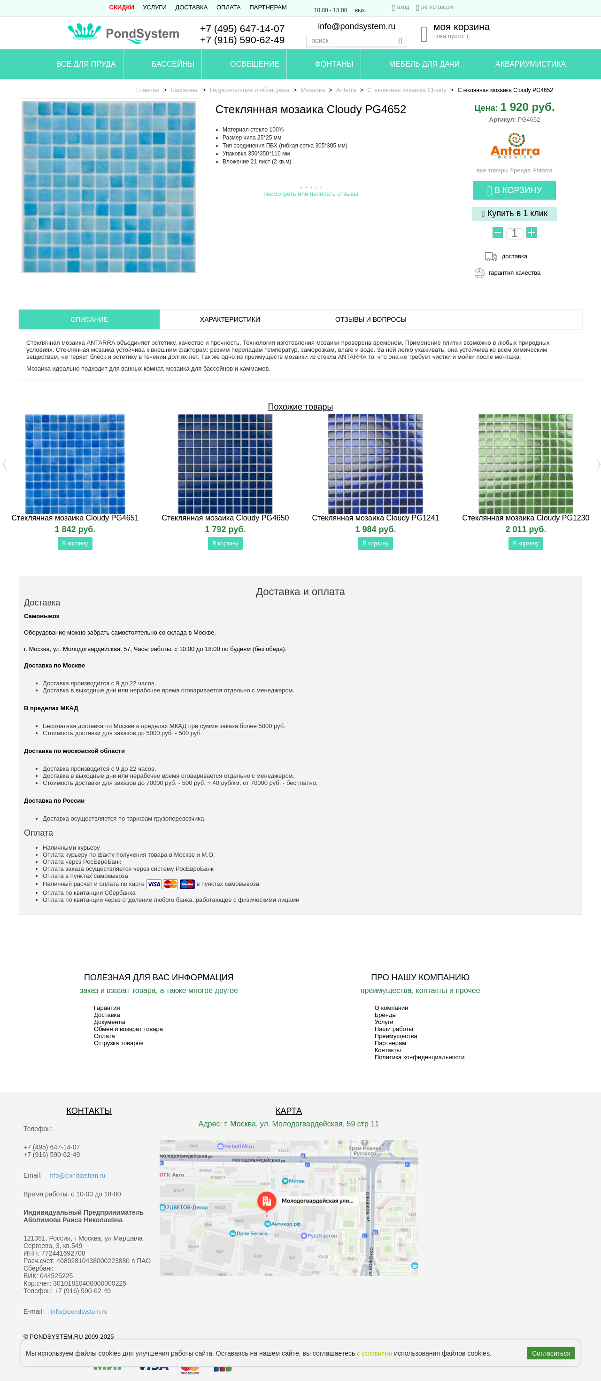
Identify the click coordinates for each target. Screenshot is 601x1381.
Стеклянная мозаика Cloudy (407, 89)
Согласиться (551, 1353)
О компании (391, 1007)
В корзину (514, 191)
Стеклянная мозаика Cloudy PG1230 (525, 518)
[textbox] (356, 41)
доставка (514, 256)
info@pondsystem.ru (356, 26)
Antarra (346, 89)
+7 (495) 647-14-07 (242, 28)
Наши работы (394, 1028)
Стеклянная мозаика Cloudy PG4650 (225, 518)
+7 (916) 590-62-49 (242, 39)
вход (403, 7)
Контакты (388, 1050)
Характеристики (230, 319)
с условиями (374, 1353)
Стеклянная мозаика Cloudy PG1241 (375, 518)
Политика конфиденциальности (420, 1057)
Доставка (191, 7)
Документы (109, 1021)
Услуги (154, 7)
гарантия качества (515, 272)
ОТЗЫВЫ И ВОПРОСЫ (371, 319)
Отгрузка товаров (119, 1043)
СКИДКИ (121, 7)
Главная (147, 89)
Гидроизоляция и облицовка (250, 89)
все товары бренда (514, 167)
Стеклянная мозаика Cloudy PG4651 (75, 518)
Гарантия (107, 1007)
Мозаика (312, 89)
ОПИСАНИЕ (89, 319)
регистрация (437, 7)
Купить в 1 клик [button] (514, 213)
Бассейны (184, 89)
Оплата (228, 7)
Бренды (386, 1014)
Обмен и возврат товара (128, 1028)
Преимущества (396, 1036)
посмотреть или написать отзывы (310, 193)
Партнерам (267, 7)
